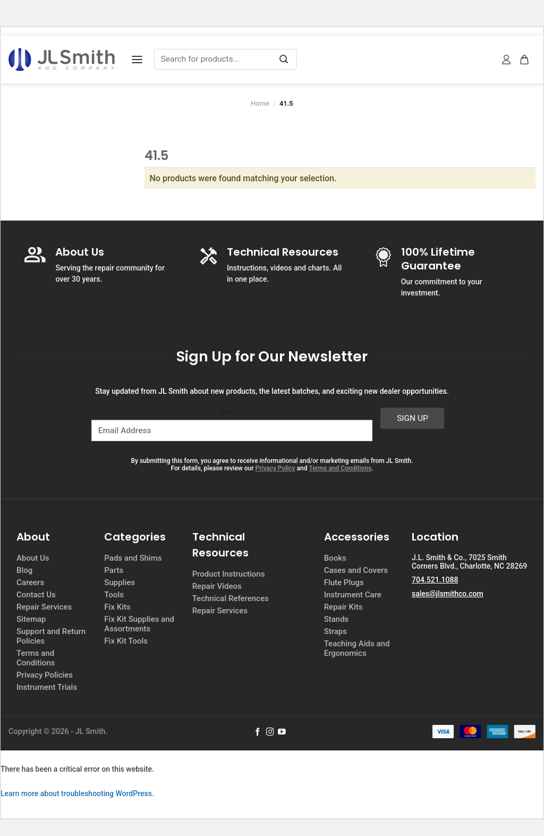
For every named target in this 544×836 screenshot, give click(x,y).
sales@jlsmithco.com (447, 593)
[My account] (507, 59)
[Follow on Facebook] (258, 732)
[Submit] (284, 59)
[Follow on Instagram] (270, 732)
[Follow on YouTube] (282, 732)
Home (260, 103)
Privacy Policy (275, 468)
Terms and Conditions (340, 468)
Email (232, 412)
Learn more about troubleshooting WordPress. (77, 793)
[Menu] (137, 60)
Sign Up (412, 418)
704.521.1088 (435, 580)
